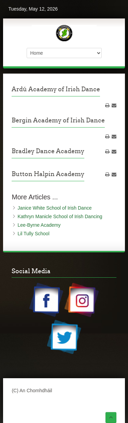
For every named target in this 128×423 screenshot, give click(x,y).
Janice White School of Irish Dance (54, 208)
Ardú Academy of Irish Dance (56, 89)
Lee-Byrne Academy (38, 225)
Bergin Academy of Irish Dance (58, 120)
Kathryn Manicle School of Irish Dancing (59, 216)
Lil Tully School (33, 233)
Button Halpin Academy (48, 173)
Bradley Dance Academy (48, 151)
